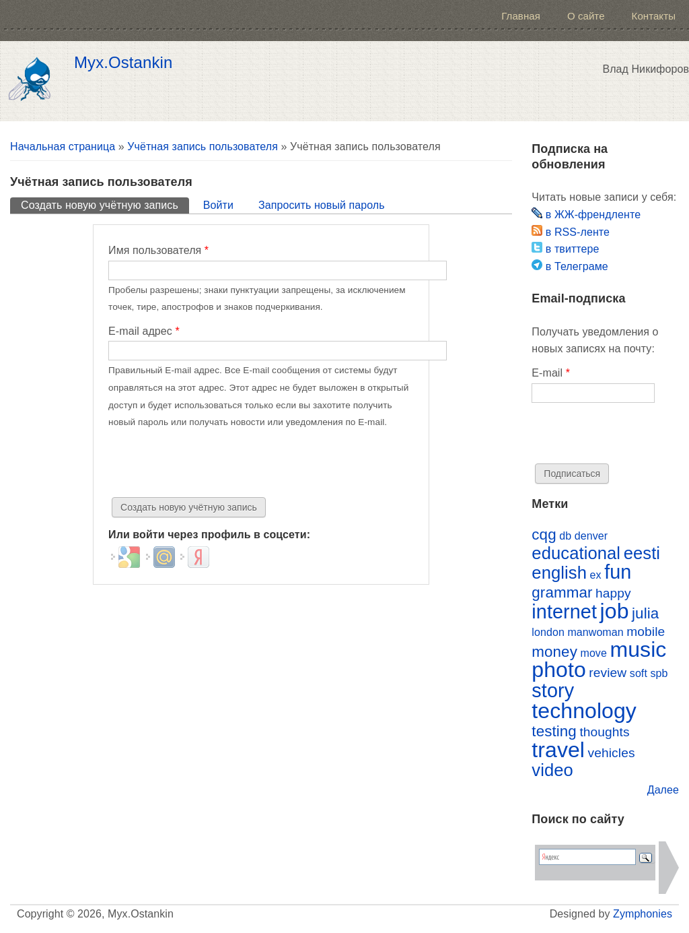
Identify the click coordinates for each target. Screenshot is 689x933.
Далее (663, 790)
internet (564, 611)
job (614, 611)
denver (591, 536)
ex (596, 575)
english (559, 572)
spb (658, 673)
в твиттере (565, 249)
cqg (544, 534)
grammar (562, 592)
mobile (645, 631)
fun (617, 572)
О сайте (586, 16)
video (552, 770)
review (607, 673)
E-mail (551, 373)
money (554, 651)
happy (613, 593)
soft (638, 673)
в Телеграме (570, 266)
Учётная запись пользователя (202, 146)
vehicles (611, 753)
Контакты (654, 16)
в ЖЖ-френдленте (586, 214)
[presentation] (210, 464)
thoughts (604, 732)
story (553, 690)
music (638, 649)
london (548, 632)
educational (576, 553)
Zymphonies (642, 914)
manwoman (595, 632)
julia (645, 613)
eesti (642, 553)
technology (584, 711)
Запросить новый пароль (321, 205)
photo (558, 669)
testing (554, 731)
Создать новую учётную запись (105, 204)
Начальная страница (62, 146)
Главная (520, 16)
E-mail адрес (144, 331)
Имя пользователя (158, 250)
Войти (218, 205)
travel (558, 750)
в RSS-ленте (571, 232)
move (593, 653)
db (565, 536)
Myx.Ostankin (123, 63)
